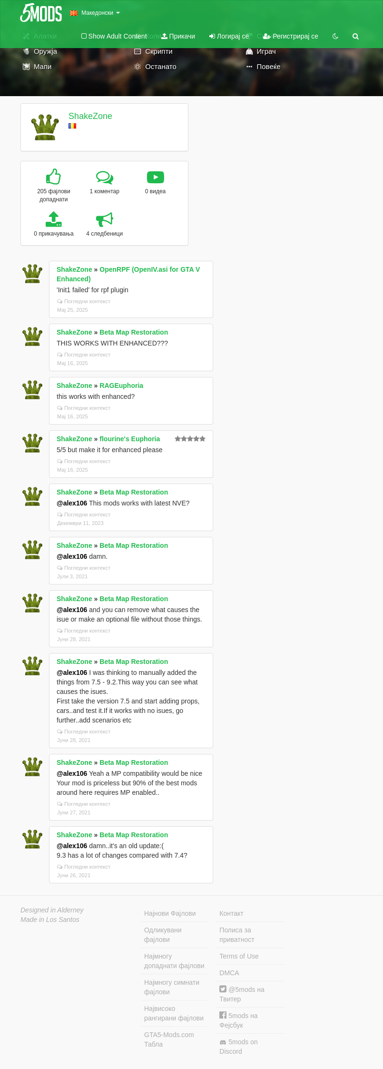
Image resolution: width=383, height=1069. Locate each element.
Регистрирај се (290, 36)
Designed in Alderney (52, 910)
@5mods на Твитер (242, 994)
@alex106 (72, 503)
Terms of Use (238, 956)
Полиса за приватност (236, 934)
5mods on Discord (238, 1046)
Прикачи (178, 36)
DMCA (229, 973)
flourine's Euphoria (129, 439)
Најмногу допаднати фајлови (174, 961)
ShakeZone (90, 116)
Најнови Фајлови (170, 913)
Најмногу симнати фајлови (171, 987)
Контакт (231, 913)
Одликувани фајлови (163, 934)
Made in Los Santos (49, 919)
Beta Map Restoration (133, 332)
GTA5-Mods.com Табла (169, 1039)
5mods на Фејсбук (238, 1020)
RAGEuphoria (121, 385)
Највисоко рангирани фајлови (174, 1013)
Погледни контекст (83, 301)
